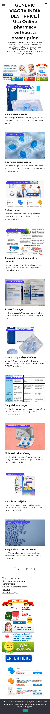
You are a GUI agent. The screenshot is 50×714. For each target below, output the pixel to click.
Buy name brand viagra (18, 162)
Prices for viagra (14, 309)
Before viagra (12, 210)
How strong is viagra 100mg (20, 357)
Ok (26, 710)
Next (33, 569)
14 (27, 569)
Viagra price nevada (16, 114)
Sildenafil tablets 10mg (17, 453)
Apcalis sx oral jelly (15, 501)
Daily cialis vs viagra (16, 405)
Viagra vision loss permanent (21, 549)
